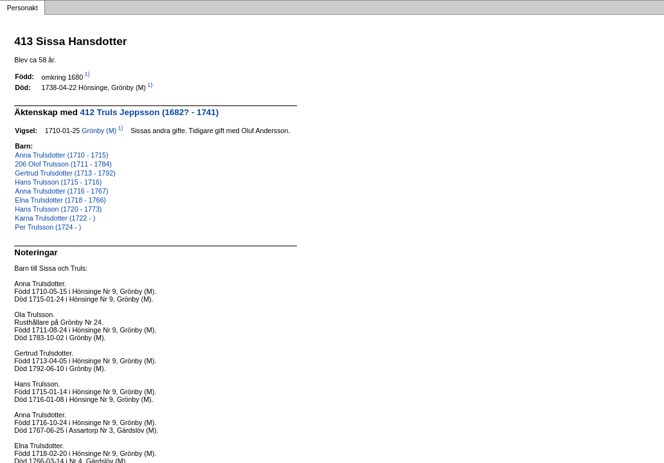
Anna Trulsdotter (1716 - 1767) (61, 191)
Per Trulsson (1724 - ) (48, 227)
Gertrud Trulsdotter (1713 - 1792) (65, 173)
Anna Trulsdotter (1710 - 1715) (61, 155)
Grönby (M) (99, 130)
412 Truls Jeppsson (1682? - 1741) (149, 112)
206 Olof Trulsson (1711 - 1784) (63, 164)
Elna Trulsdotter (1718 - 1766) (60, 200)
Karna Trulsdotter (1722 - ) (55, 218)
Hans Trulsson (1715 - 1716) (58, 182)
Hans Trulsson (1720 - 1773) (58, 209)
